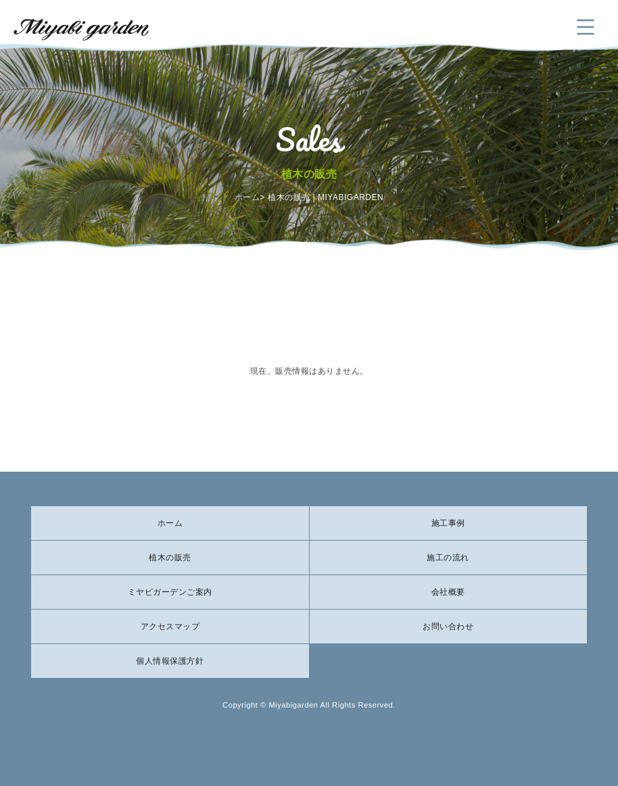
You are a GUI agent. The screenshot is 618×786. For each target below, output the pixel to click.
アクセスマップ (170, 626)
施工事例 (448, 523)
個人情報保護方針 (170, 661)
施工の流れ (448, 557)
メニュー (585, 27)
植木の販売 (170, 557)
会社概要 (448, 592)
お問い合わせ (448, 626)
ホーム (247, 197)
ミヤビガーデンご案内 (170, 592)
